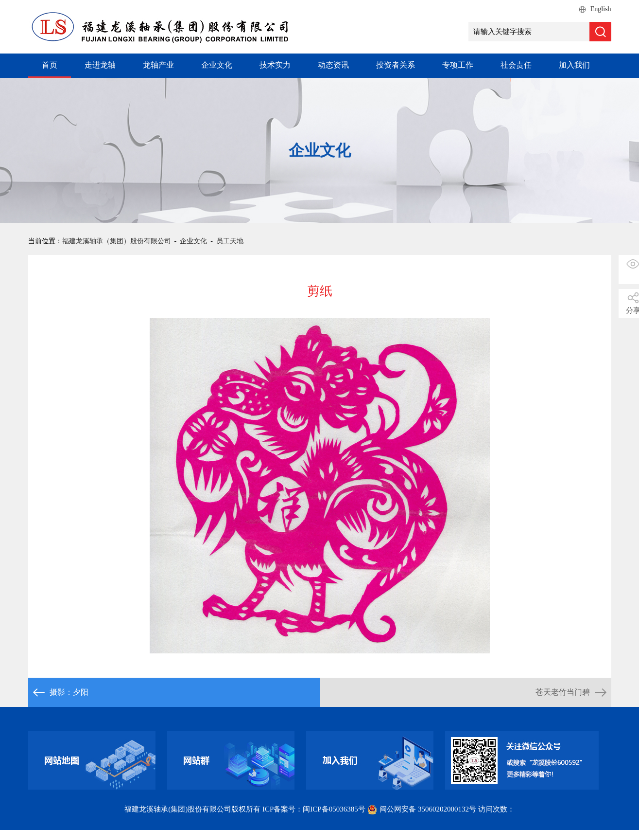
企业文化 (216, 65)
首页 (49, 65)
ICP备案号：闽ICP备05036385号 (313, 809)
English (600, 9)
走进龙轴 (100, 65)
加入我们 (574, 65)
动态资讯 (333, 65)
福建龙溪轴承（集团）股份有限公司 (116, 241)
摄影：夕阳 (69, 692)
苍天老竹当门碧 (562, 692)
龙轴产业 (158, 65)
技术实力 (275, 65)
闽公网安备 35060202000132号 (422, 809)
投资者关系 (395, 65)
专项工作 (457, 65)
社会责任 (516, 65)
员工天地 (229, 241)
